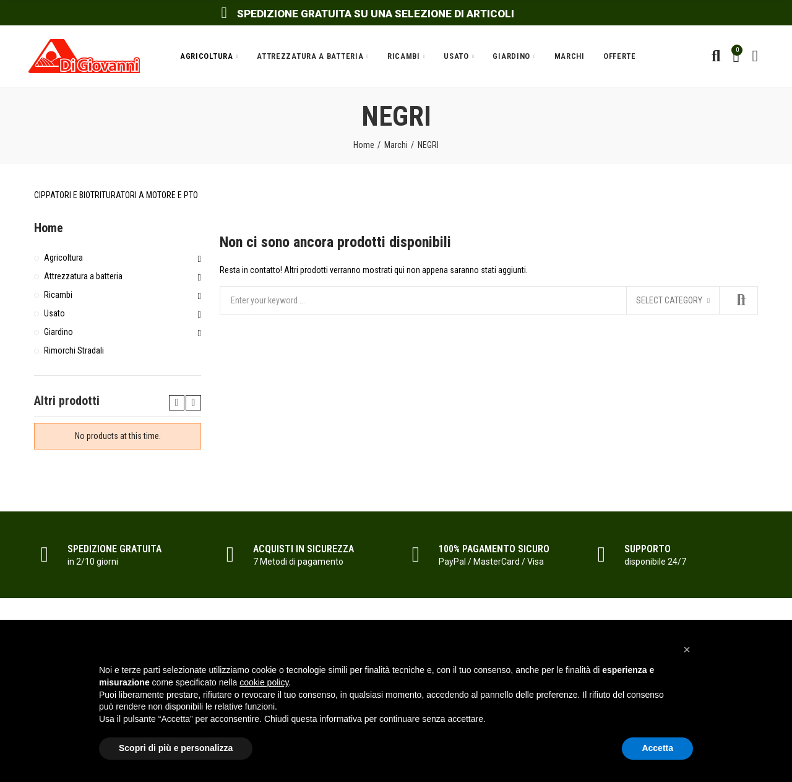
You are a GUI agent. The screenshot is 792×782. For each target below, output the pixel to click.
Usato (54, 313)
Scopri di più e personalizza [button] (176, 748)
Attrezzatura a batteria (83, 276)
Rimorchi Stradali (74, 350)
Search (738, 300)
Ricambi (58, 295)
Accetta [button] (657, 748)
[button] (687, 649)
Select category (669, 300)
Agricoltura (63, 258)
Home (48, 227)
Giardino (58, 332)
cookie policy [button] (263, 682)
